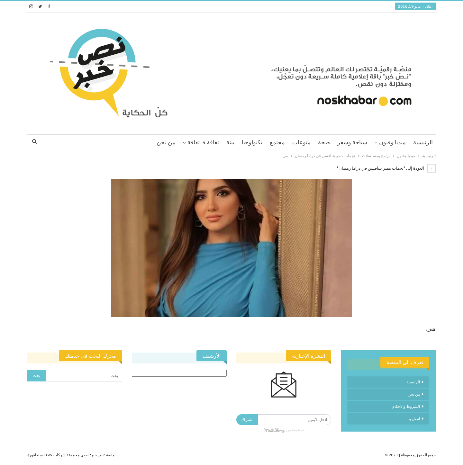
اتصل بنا (413, 418)
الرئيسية (423, 142)
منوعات (301, 142)
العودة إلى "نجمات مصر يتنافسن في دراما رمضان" (386, 168)
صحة (324, 142)
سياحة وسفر (352, 142)
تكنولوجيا (252, 142)
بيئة (230, 142)
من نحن (166, 142)
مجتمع (277, 142)
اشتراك (247, 419)
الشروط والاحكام (406, 406)
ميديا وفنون (392, 142)
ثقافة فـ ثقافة (203, 142)
